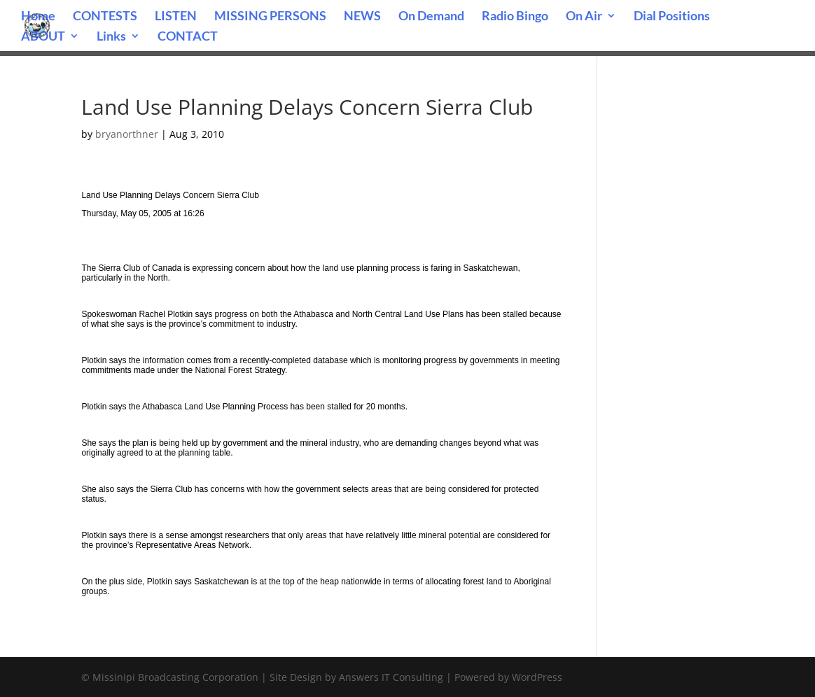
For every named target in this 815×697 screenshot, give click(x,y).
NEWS (362, 16)
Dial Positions (672, 16)
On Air (584, 16)
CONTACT (188, 37)
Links (111, 37)
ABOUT (43, 37)
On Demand (431, 16)
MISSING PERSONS (270, 16)
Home (38, 16)
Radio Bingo (515, 16)
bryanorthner (126, 134)
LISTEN (176, 16)
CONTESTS (105, 16)
